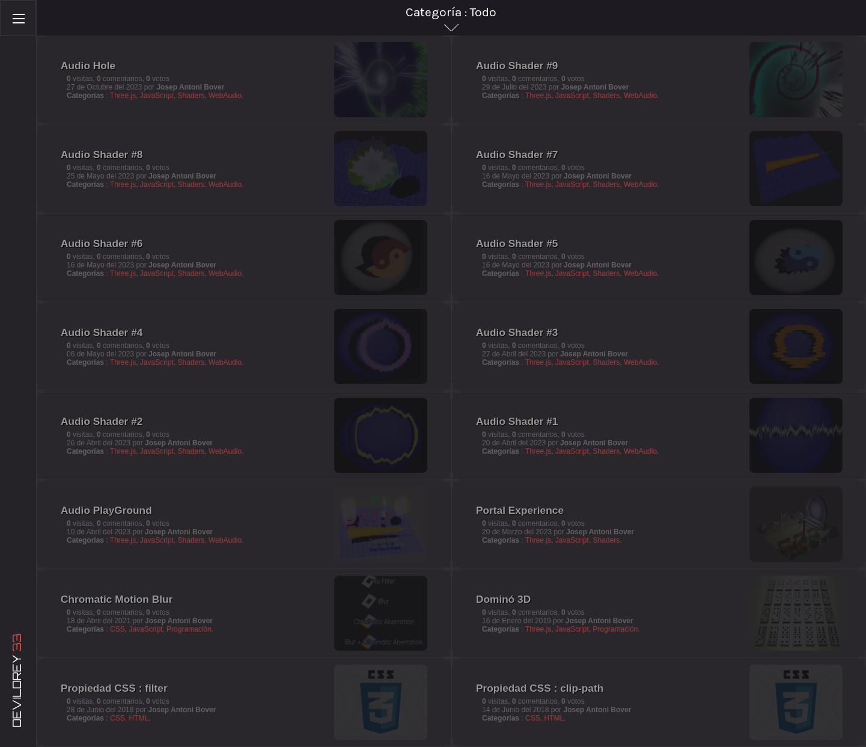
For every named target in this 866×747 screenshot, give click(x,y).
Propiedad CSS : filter (114, 688)
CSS (118, 628)
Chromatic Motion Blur (115, 599)
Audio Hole (90, 67)
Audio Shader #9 (519, 70)
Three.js (121, 94)
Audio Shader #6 (104, 245)
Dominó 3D (503, 599)
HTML (138, 718)
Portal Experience (518, 510)
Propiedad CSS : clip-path (539, 688)
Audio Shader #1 (517, 421)
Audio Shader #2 (104, 423)
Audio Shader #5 (517, 243)
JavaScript (155, 94)
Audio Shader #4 (103, 333)
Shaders (190, 94)
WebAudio (225, 94)
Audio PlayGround (105, 510)
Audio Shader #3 (517, 332)
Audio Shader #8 (101, 154)
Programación (189, 628)
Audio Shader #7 (517, 154)
